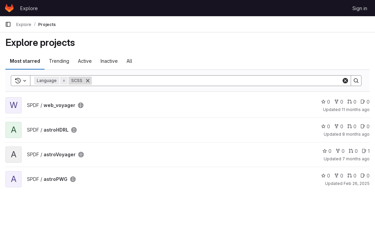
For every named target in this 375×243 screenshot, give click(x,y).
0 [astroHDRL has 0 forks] (338, 126)
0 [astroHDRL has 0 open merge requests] (351, 126)
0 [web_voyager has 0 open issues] (365, 102)
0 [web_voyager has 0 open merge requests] (351, 102)
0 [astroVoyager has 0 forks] (340, 151)
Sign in (359, 8)
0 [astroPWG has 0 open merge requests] (351, 176)
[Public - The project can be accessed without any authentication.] (80, 105)
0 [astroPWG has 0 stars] (325, 176)
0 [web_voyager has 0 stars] (325, 102)
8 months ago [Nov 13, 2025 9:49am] (356, 134)
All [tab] (129, 61)
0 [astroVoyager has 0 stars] (326, 151)
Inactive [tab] (109, 61)
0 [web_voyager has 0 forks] (338, 102)
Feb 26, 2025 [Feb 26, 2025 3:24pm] (357, 183)
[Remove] (88, 81)
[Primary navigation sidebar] (8, 24)
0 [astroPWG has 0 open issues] (365, 176)
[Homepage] (9, 8)
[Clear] (345, 81)
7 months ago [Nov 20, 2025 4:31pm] (356, 158)
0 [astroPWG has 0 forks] (338, 176)
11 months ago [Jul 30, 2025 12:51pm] (356, 109)
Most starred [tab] (25, 61)
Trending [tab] (59, 61)
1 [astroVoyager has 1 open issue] (366, 151)
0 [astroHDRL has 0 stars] (325, 126)
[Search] (216, 81)
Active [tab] (85, 61)
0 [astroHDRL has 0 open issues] (365, 126)
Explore (29, 8)
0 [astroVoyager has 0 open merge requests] (353, 151)
